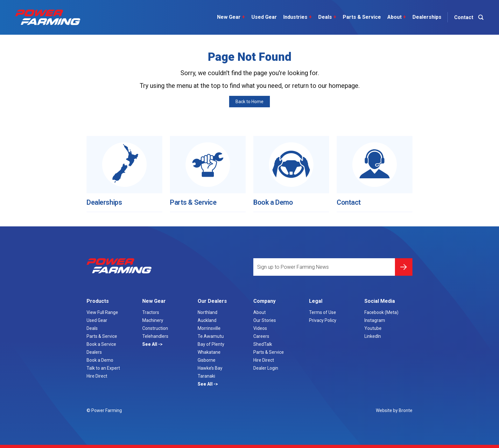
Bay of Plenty (211, 344)
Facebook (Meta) (381, 312)
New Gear (229, 17)
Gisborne (206, 360)
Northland (207, 312)
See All (150, 344)
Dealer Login (265, 368)
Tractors (150, 312)
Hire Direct (97, 376)
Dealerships (425, 17)
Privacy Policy (322, 320)
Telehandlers (155, 336)
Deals (326, 17)
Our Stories (264, 320)
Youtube (373, 328)
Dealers (94, 352)
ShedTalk (262, 344)
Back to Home (249, 101)
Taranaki (206, 376)
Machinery (152, 320)
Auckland (207, 320)
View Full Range (102, 312)
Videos (260, 328)
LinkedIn (372, 336)
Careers (261, 336)
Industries (296, 17)
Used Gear (262, 17)
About (395, 17)
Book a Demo (275, 199)
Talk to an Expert (103, 368)
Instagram (374, 320)
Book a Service (101, 344)
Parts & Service (360, 17)
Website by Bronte (394, 410)
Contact (350, 199)
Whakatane (209, 352)
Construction (155, 328)
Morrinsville (209, 328)
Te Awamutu (211, 336)
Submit (403, 264)
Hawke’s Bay (210, 368)
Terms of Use (322, 312)
